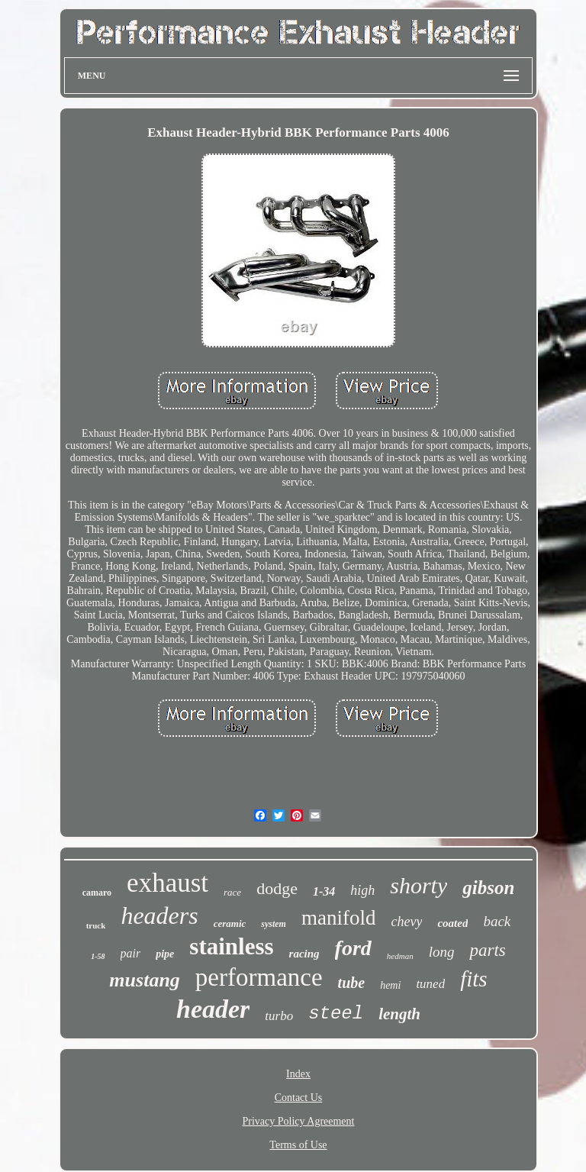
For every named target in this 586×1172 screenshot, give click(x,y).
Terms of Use (298, 1145)
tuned (430, 984)
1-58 (98, 956)
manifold (338, 917)
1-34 (324, 891)
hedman (400, 956)
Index (298, 1074)
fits (473, 979)
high (362, 890)
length (399, 1014)
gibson (488, 887)
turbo (279, 1016)
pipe (165, 954)
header (213, 1009)
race (232, 892)
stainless (231, 946)
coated (452, 923)
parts (487, 950)
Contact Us (299, 1097)
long (442, 952)
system (273, 924)
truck (96, 925)
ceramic (230, 923)
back (496, 921)
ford (353, 948)
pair (131, 953)
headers (159, 915)
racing (304, 954)
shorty (418, 885)
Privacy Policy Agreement (299, 1121)
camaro (96, 892)
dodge (277, 888)
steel (335, 1013)
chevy (406, 921)
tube (351, 982)
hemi (390, 985)
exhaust (167, 883)
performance (259, 977)
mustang (144, 980)
